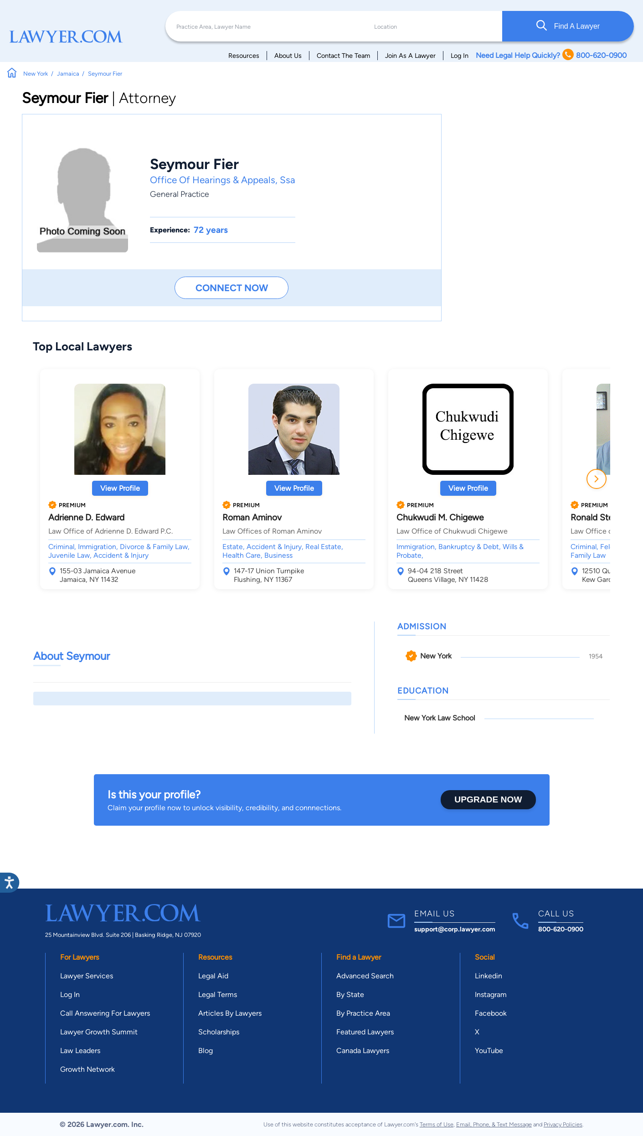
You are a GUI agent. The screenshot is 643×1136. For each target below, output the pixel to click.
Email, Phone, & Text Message (494, 1124)
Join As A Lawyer (410, 55)
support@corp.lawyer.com (454, 929)
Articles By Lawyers (230, 1013)
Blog (205, 1050)
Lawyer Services (86, 976)
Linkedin (488, 976)
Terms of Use (436, 1124)
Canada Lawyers (362, 1050)
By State (350, 994)
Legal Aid (213, 976)
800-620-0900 (560, 929)
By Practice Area (363, 1013)
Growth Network (87, 1069)
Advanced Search (365, 976)
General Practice (179, 194)
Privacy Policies (563, 1124)
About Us (288, 55)
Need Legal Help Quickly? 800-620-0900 (551, 55)
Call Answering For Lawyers (105, 1013)
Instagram (491, 994)
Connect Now (231, 287)
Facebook (491, 1013)
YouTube (489, 1050)
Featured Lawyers (365, 1032)
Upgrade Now (488, 799)
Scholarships (218, 1032)
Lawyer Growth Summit (99, 1032)
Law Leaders (80, 1050)
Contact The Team (343, 55)
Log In (459, 55)
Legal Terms (217, 994)
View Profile (120, 488)
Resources (243, 55)
